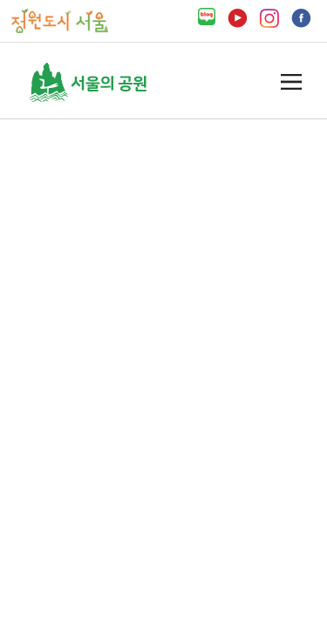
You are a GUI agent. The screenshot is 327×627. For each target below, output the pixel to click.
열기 (291, 82)
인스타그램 (269, 18)
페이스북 (301, 18)
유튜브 (238, 18)
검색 (257, 81)
